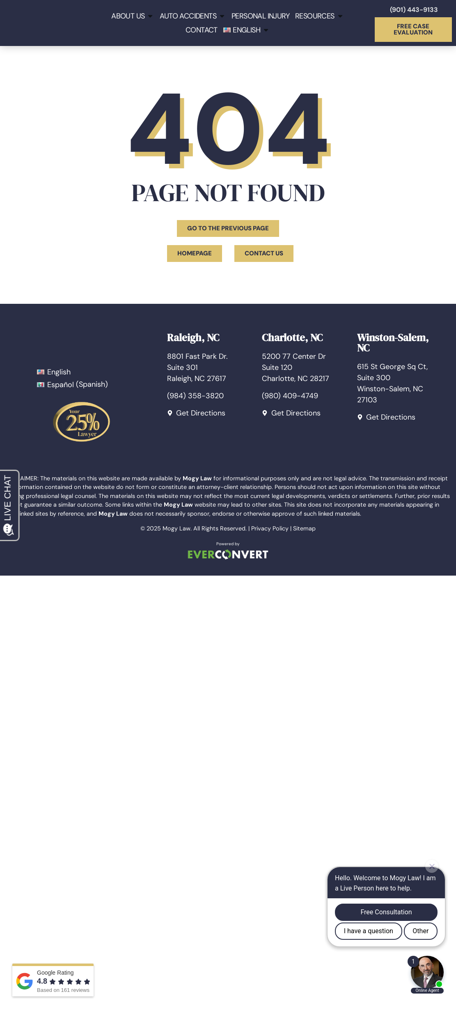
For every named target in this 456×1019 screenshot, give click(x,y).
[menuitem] (246, 30)
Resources (319, 16)
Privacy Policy (270, 528)
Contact (202, 30)
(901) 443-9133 (414, 9)
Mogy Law (176, 528)
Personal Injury (260, 16)
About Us (132, 16)
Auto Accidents (193, 16)
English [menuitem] (59, 372)
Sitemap (304, 528)
